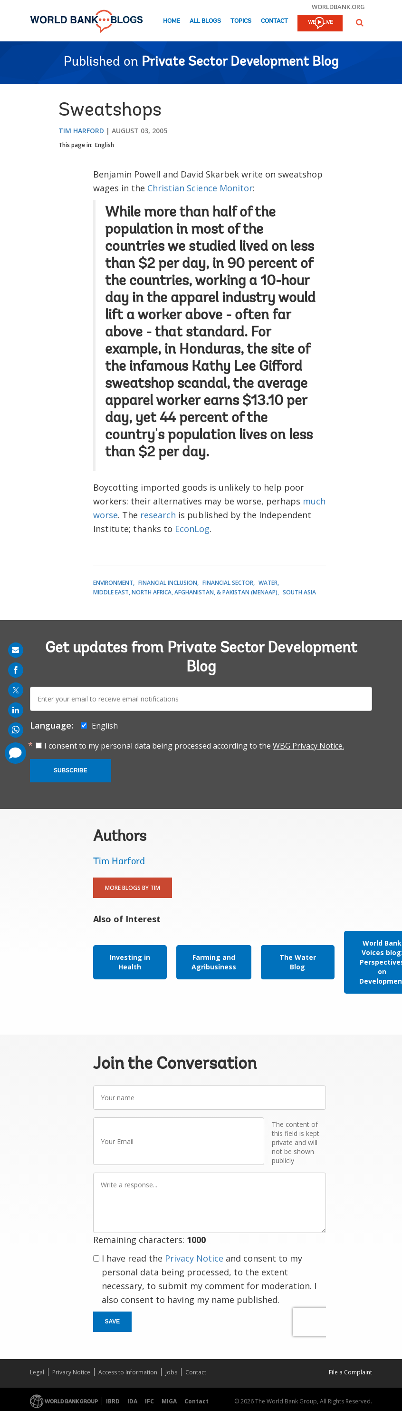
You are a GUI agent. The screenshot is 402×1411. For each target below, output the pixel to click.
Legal (37, 1372)
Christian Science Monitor (200, 188)
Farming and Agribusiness (213, 962)
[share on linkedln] (15, 710)
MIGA (169, 1401)
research (158, 515)
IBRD (113, 1401)
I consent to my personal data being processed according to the (194, 745)
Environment (113, 583)
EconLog (192, 528)
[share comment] (15, 753)
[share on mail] (15, 650)
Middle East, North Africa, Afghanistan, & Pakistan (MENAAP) (185, 592)
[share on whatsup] (15, 730)
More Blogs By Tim (132, 888)
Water (268, 583)
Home (171, 21)
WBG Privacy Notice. (308, 745)
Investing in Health (130, 962)
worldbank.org (338, 7)
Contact (274, 21)
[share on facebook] (15, 670)
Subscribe (70, 770)
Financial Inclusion (167, 583)
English (104, 145)
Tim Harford (81, 130)
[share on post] (15, 690)
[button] (360, 23)
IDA (132, 1401)
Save (112, 1321)
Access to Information (127, 1372)
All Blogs (205, 21)
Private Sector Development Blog (240, 62)
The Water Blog (297, 962)
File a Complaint (350, 1372)
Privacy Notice (194, 1258)
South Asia (299, 592)
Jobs (171, 1372)
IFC (149, 1401)
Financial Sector (227, 583)
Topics (240, 21)
